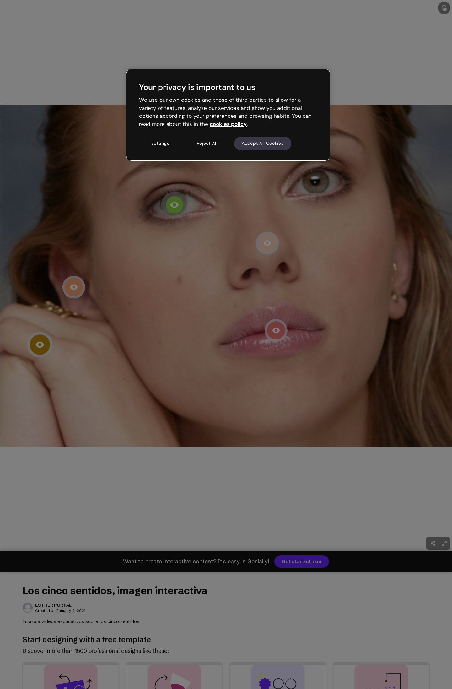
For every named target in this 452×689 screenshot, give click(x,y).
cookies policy (228, 124)
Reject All (207, 143)
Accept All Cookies (263, 143)
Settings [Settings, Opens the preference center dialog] (160, 143)
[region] (228, 114)
